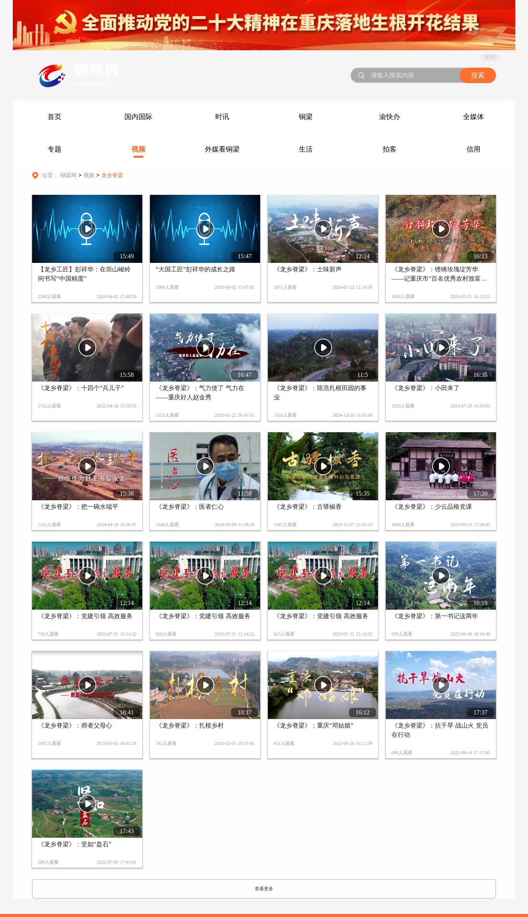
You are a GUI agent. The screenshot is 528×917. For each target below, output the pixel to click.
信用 (473, 149)
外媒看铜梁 (222, 149)
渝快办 (389, 117)
